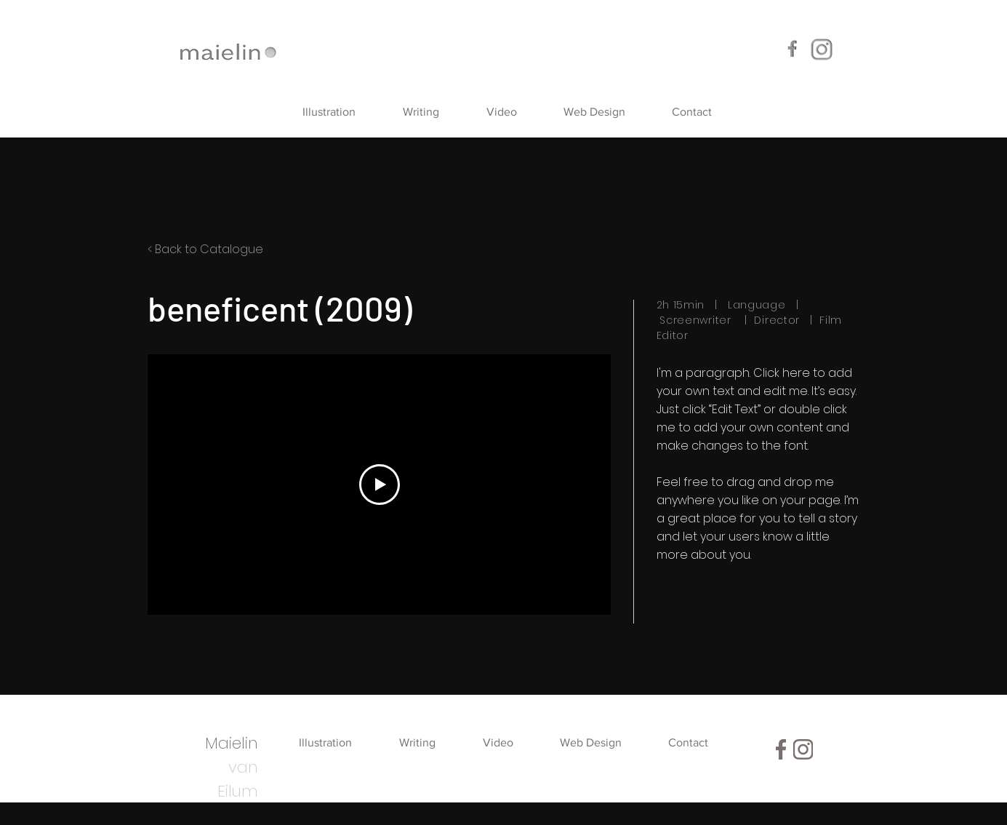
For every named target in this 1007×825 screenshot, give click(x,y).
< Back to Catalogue (205, 249)
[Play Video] (378, 484)
